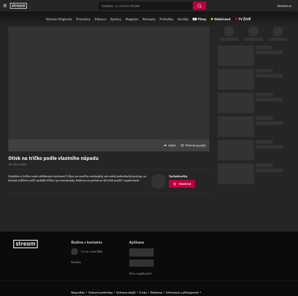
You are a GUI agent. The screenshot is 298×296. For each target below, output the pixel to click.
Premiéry (83, 19)
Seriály (183, 19)
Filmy (202, 19)
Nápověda (78, 292)
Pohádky (166, 19)
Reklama (156, 292)
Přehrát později (195, 145)
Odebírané (222, 19)
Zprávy (115, 19)
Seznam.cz (284, 5)
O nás (143, 292)
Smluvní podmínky (100, 292)
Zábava (100, 19)
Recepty (149, 19)
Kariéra (76, 262)
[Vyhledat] (199, 6)
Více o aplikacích (140, 273)
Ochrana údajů (126, 292)
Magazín (131, 19)
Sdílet (172, 145)
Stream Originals (59, 19)
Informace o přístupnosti (182, 292)
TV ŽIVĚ (244, 19)
